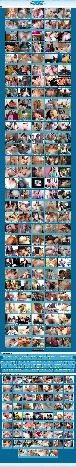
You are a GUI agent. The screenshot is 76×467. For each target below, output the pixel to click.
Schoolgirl (64, 356)
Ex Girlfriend (68, 361)
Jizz (34, 370)
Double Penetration (4, 359)
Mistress (51, 369)
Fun (20, 367)
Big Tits (21, 356)
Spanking (45, 364)
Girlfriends (10, 359)
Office (29, 369)
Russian (18, 364)
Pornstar (43, 361)
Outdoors (27, 361)
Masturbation (10, 356)
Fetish (24, 359)
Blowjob (69, 359)
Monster (31, 369)
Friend (57, 361)
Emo (11, 361)
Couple (5, 361)
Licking (49, 370)
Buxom (60, 356)
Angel (33, 359)
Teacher (27, 359)
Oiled (56, 366)
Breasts (61, 367)
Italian (30, 370)
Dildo (24, 364)
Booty (53, 367)
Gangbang (15, 356)
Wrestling (22, 366)
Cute (48, 359)
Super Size (43, 358)
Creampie (55, 358)
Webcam (49, 366)
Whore (17, 361)
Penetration (35, 356)
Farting (19, 366)
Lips (61, 369)
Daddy (50, 359)
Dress (66, 359)
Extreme (31, 361)
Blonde (24, 361)
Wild (35, 359)
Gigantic (22, 367)
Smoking (52, 364)
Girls (25, 367)
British (18, 356)
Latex (55, 370)
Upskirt (50, 358)
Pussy (6, 366)
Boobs (12, 366)
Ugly (6, 356)
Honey (32, 356)
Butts (41, 367)
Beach (49, 364)
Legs (67, 370)
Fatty (58, 366)
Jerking (63, 359)
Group (14, 358)
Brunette (64, 367)
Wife (53, 358)
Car (67, 367)
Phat (31, 366)
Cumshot (59, 359)
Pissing (45, 356)
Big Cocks (68, 358)
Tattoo (41, 359)
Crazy (47, 358)
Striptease (20, 361)
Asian (40, 361)
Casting (30, 358)
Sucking (8, 361)
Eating (67, 366)
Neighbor (3, 370)
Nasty (66, 369)
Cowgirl (69, 367)
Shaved (2, 364)
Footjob (39, 356)
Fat (1, 367)
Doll (42, 356)
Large (52, 370)
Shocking (46, 366)
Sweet (9, 366)
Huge (26, 369)
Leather (60, 370)
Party (17, 358)
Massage (38, 369)
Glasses (64, 358)
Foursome (68, 356)
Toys (30, 359)
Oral (12, 364)
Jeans (32, 370)
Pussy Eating (39, 364)
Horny (56, 359)
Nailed (64, 369)
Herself (15, 364)
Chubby (7, 369)
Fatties (4, 367)
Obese (10, 370)
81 (41, 349)
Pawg (65, 364)
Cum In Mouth (5, 358)
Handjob (26, 358)
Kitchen (22, 370)
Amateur (47, 361)
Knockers (45, 370)
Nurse (7, 370)
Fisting (17, 367)
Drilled (61, 366)
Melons (45, 369)
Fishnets (14, 367)
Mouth (59, 369)
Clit (9, 369)
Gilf (12, 358)
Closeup (12, 369)
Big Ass (43, 367)
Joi (73, 370)
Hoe (23, 369)
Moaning (55, 369)
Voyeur (54, 361)
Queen (26, 364)
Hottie (38, 367)
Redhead (68, 364)
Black (51, 367)
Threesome (25, 356)
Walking (29, 366)
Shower (34, 364)
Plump (71, 364)
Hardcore (6, 364)
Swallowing (60, 358)
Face (62, 364)
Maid (12, 370)
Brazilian (2, 366)
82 (43, 349)
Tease (26, 366)
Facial (10, 358)
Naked (36, 358)
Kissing (53, 366)
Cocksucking (17, 369)
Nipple (71, 358)
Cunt (21, 364)
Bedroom (34, 361)
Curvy (7, 367)
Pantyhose (15, 366)
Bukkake (64, 361)
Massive (42, 369)
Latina (58, 370)
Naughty (72, 369)
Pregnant (38, 359)
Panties (33, 358)
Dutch (64, 366)
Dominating (73, 361)
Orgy (38, 361)
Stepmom (48, 356)
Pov (71, 359)
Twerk (34, 366)
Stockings (20, 359)
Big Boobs (47, 367)
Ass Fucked (56, 356)
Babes (4, 356)
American (52, 356)
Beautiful (60, 361)
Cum (35, 367)
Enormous (70, 366)
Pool (31, 364)
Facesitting (59, 364)
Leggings (64, 370)
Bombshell (57, 367)
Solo (17, 359)
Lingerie (15, 370)
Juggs (37, 370)
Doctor (53, 359)
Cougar (21, 369)
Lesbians (70, 370)
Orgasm (13, 361)
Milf (40, 358)
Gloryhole (29, 367)
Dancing (32, 367)
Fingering (10, 367)
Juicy (40, 370)
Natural (69, 369)
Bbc (38, 358)
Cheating (73, 367)
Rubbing (39, 366)
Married (35, 369)
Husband (19, 370)
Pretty (20, 358)
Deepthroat (14, 359)
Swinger (23, 358)
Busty (56, 364)
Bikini (42, 364)
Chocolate (3, 369)
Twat (36, 366)
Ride (74, 359)
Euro (73, 366)
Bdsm (29, 364)
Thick (43, 366)
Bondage (50, 361)
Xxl (73, 364)
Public (2, 361)
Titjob (29, 356)
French (72, 356)
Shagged (44, 359)
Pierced (9, 364)
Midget (48, 369)
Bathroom (26, 370)
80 (39, 349)
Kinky (42, 370)
